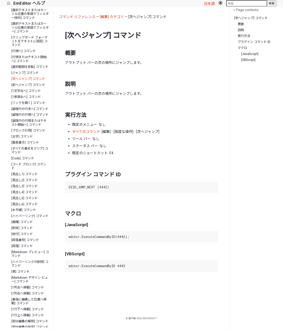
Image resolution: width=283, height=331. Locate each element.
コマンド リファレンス (77, 17)
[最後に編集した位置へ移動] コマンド (28, 301)
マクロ (242, 48)
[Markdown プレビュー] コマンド (30, 254)
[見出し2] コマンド (24, 180)
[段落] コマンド (22, 246)
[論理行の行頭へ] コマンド (29, 115)
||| (8, 3)
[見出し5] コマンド (24, 198)
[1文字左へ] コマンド (26, 91)
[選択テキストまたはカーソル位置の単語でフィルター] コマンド (30, 27)
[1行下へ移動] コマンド (27, 309)
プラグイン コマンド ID (254, 42)
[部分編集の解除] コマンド (29, 321)
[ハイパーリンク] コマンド (29, 216)
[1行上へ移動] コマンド (27, 315)
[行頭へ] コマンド (23, 51)
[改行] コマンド (22, 234)
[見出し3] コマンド (24, 186)
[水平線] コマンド (23, 210)
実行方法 (244, 36)
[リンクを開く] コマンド (28, 103)
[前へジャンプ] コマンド (28, 85)
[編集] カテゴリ (112, 17)
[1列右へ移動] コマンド (27, 293)
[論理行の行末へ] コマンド (29, 109)
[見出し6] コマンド (24, 204)
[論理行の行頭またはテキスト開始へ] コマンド (28, 122)
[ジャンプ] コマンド (25, 73)
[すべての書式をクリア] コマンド (29, 150)
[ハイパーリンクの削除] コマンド (29, 264)
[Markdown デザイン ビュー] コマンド (29, 279)
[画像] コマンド (22, 222)
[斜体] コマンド (22, 228)
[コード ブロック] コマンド (28, 166)
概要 (241, 24)
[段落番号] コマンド (25, 240)
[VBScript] (248, 60)
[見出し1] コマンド (24, 174)
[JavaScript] (249, 54)
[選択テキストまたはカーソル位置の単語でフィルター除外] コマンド (30, 14)
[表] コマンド (20, 272)
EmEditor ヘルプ (29, 3)
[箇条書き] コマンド (25, 142)
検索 (272, 3)
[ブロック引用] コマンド (28, 130)
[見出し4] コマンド (24, 192)
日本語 (209, 4)
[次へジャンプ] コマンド (28, 79)
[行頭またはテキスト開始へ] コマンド (28, 59)
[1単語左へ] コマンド (26, 97)
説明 (241, 30)
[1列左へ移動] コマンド (27, 287)
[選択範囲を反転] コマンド (29, 67)
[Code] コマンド (22, 158)
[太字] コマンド (22, 136)
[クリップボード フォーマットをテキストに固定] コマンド (29, 41)
